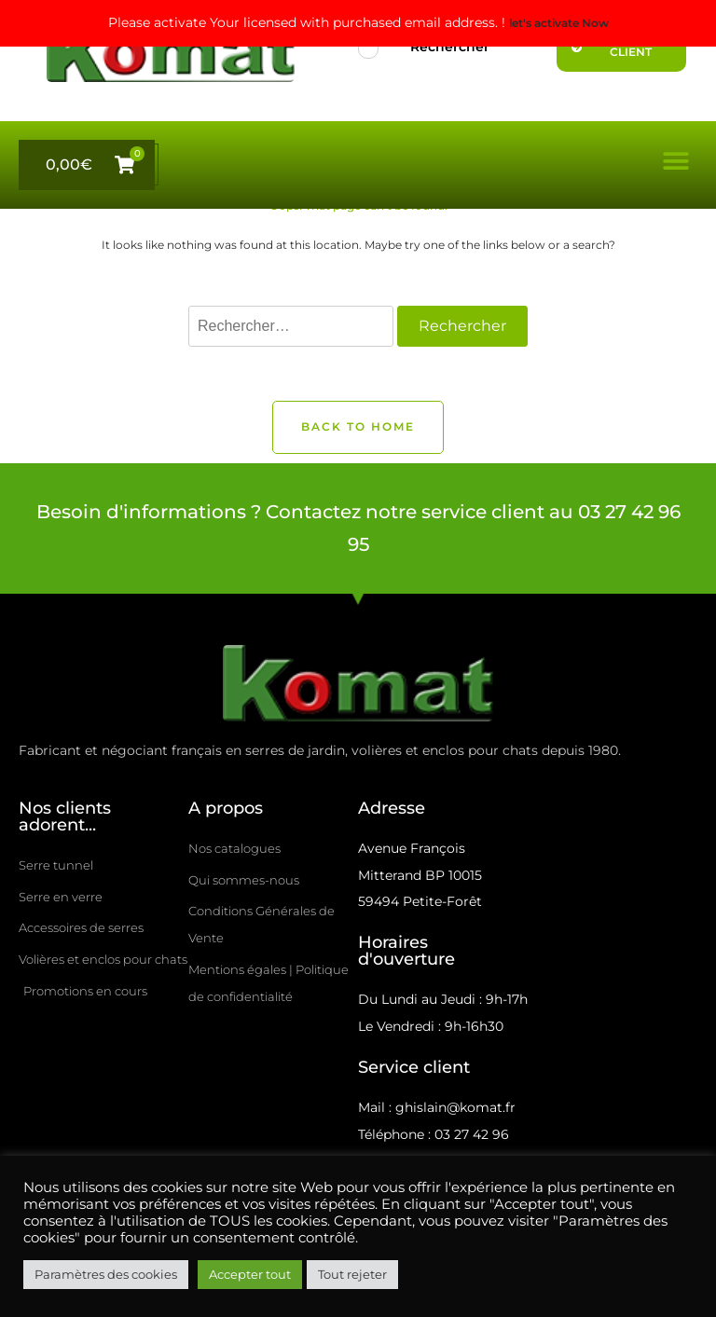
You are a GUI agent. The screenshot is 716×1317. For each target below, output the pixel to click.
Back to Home (358, 426)
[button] (676, 161)
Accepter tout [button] (250, 1274)
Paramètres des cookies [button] (105, 1274)
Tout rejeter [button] (352, 1274)
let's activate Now (559, 23)
